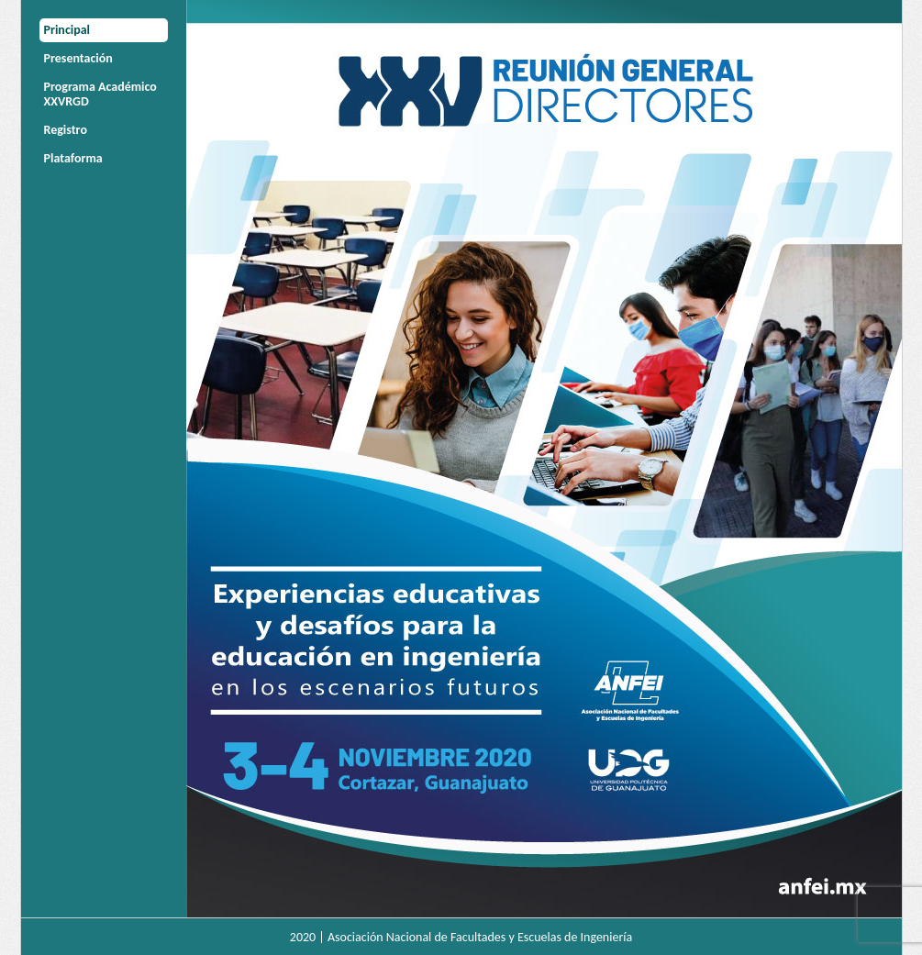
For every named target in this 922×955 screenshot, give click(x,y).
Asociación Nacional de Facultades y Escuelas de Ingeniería (480, 937)
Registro (65, 130)
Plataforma (73, 158)
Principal (67, 30)
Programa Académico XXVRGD (100, 94)
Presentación (78, 58)
